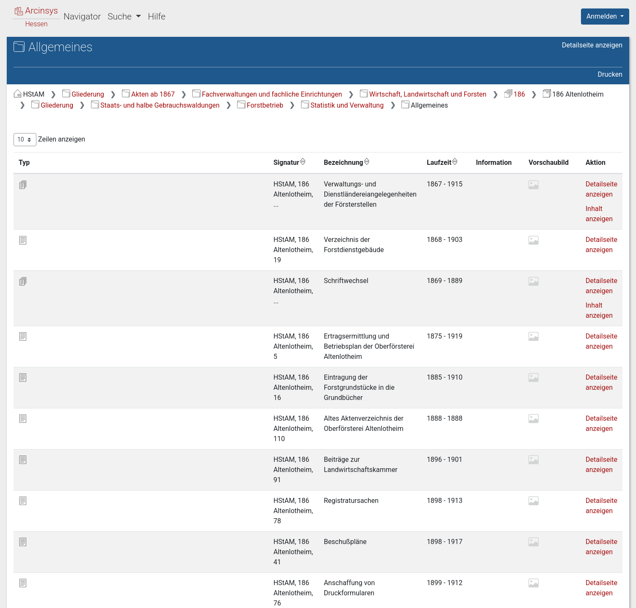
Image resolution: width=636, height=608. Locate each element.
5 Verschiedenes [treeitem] (61, 253)
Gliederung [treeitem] (36, 98)
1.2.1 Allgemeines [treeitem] (79, 170)
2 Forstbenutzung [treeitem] (63, 212)
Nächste (575, 554)
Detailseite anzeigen (592, 45)
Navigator (82, 16)
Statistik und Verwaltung (425, 116)
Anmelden (602, 16)
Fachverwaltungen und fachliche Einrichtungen (409, 94)
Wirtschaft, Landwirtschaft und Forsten (237, 105)
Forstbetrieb (343, 116)
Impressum (608, 596)
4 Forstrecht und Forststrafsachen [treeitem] (61, 237)
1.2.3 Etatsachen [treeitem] (77, 191)
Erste (461, 554)
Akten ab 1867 (290, 94)
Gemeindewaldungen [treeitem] (62, 264)
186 (328, 105)
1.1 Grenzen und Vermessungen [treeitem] (69, 143)
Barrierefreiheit (545, 596)
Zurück (489, 554)
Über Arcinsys (417, 596)
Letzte (607, 554)
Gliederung (225, 94)
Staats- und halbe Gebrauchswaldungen (238, 116)
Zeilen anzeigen (191, 150)
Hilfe (156, 16)
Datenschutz (480, 596)
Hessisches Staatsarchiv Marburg (79, 57)
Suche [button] (121, 16)
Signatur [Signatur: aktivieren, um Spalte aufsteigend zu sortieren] (205, 173)
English (19, 590)
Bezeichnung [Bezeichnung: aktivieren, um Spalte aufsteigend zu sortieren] (283, 173)
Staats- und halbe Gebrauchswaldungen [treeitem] (56, 112)
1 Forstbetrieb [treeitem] (57, 129)
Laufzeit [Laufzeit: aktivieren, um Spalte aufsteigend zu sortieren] (428, 173)
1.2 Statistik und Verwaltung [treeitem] (86, 160)
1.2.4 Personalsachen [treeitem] (85, 201)
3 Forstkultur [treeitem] (55, 222)
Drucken (610, 74)
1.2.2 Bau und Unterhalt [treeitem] (87, 180)
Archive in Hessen (47, 48)
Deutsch (51, 590)
